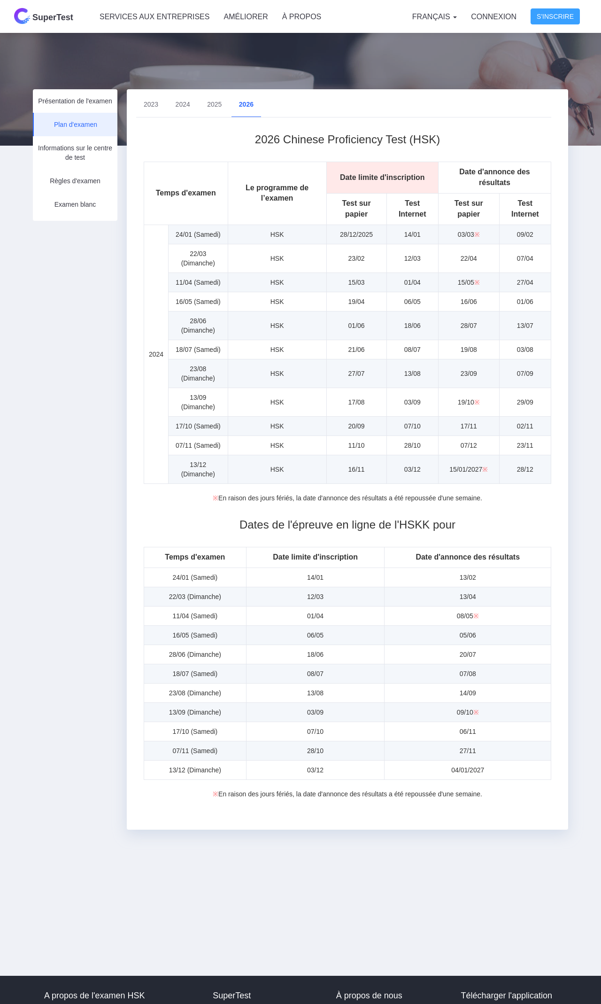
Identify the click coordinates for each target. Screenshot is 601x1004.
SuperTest (43, 16)
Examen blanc (75, 204)
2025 (214, 104)
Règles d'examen (75, 181)
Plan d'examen (75, 124)
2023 (151, 104)
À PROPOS (302, 17)
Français (434, 17)
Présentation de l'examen (75, 101)
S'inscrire (555, 16)
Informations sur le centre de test (75, 152)
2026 (246, 104)
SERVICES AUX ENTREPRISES (154, 17)
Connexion (493, 17)
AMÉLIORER (245, 17)
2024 (183, 104)
